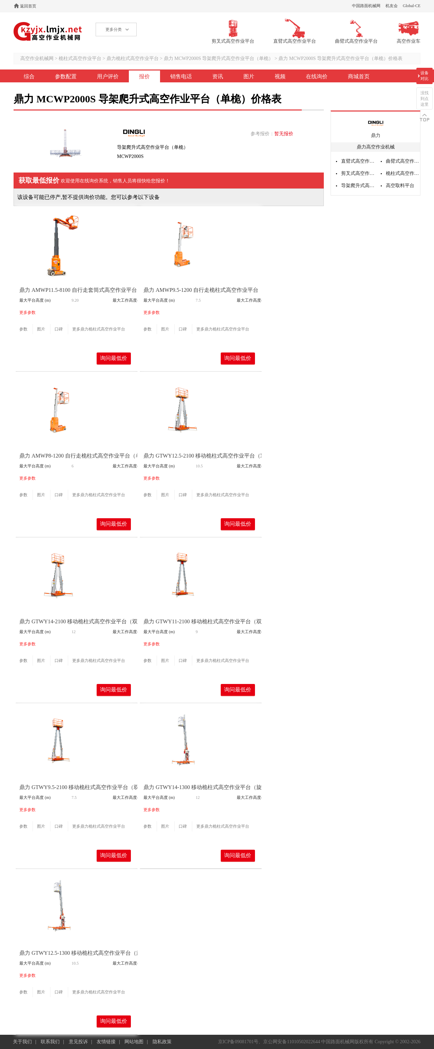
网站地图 (133, 1041)
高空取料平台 (400, 185)
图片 (248, 76)
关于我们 (22, 1041)
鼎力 (375, 135)
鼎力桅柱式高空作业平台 (132, 58)
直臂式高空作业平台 (358, 161)
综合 (29, 76)
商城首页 (359, 76)
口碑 (59, 329)
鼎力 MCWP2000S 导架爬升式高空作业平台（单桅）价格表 (340, 58)
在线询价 (317, 76)
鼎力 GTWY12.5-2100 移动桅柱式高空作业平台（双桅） (210, 456)
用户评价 (108, 76)
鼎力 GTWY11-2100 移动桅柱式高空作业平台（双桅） (208, 621)
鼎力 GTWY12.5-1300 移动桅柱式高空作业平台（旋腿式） (88, 953)
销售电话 (181, 76)
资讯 (217, 76)
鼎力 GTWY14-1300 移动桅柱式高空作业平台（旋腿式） (210, 787)
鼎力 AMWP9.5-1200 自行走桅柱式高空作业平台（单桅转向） (217, 290)
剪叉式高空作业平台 (358, 173)
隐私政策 (162, 1041)
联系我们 (50, 1041)
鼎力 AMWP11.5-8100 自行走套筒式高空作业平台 (78, 290)
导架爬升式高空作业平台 (358, 185)
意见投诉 (78, 1041)
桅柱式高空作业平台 (80, 58)
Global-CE (411, 5)
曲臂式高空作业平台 (403, 161)
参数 (23, 329)
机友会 (392, 5)
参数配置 (66, 76)
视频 (280, 76)
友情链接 (106, 1041)
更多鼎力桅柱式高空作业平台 (98, 329)
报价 (144, 76)
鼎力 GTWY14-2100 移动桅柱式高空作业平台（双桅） (84, 621)
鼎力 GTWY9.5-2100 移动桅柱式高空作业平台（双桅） (84, 787)
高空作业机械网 (48, 31)
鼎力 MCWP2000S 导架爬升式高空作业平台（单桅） (219, 58)
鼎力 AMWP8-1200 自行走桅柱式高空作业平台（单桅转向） (91, 456)
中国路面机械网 (366, 5)
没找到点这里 (424, 98)
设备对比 (424, 75)
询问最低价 (113, 358)
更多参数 (27, 312)
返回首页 (28, 6)
